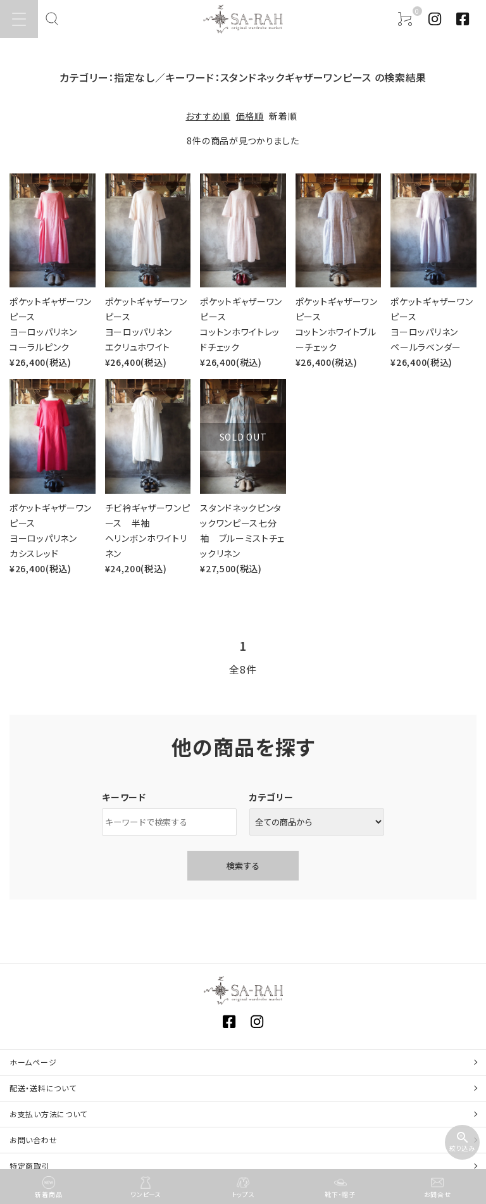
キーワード (124, 797)
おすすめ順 (207, 116)
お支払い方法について (48, 1113)
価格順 (250, 116)
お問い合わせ (33, 1139)
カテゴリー (271, 797)
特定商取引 (29, 1165)
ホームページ (32, 1062)
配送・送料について (42, 1087)
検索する (243, 866)
